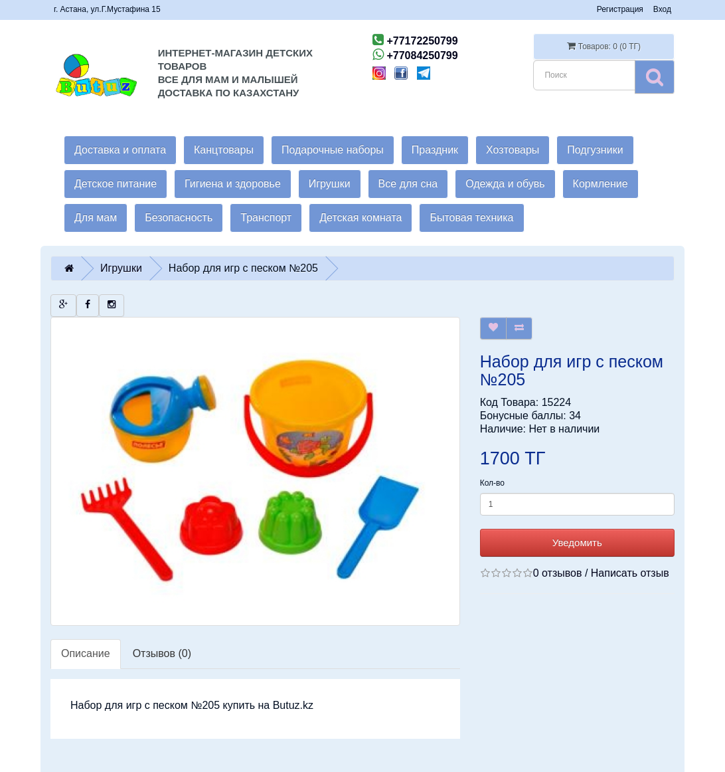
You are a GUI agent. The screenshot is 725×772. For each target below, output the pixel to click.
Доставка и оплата (120, 149)
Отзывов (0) (162, 653)
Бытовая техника (471, 217)
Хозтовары (512, 149)
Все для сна (408, 183)
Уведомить (577, 542)
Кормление (600, 183)
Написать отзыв (630, 573)
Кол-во (492, 483)
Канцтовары (224, 149)
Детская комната (360, 217)
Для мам (95, 217)
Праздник (435, 149)
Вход (662, 9)
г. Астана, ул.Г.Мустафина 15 (107, 9)
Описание (85, 653)
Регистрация (620, 9)
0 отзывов (557, 573)
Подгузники (595, 149)
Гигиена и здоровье (233, 183)
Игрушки (330, 183)
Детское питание (115, 183)
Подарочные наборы (333, 149)
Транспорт (265, 217)
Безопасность (178, 217)
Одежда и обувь (504, 183)
